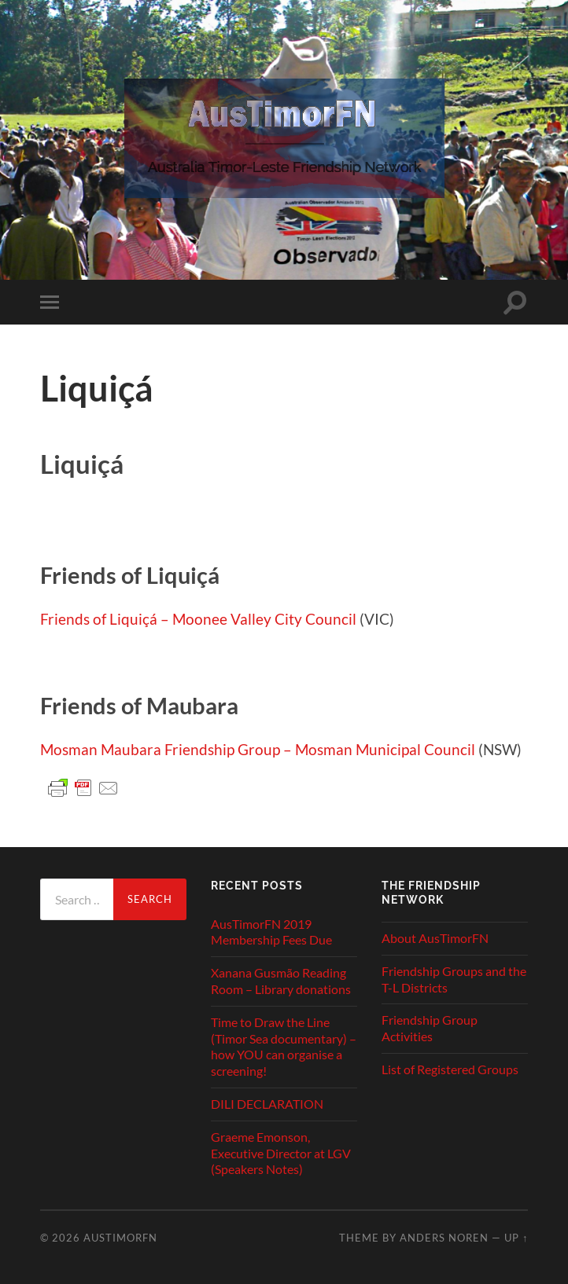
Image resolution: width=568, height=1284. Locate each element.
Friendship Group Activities (430, 1028)
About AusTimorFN (435, 937)
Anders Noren (444, 1237)
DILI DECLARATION (267, 1103)
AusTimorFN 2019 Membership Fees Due (271, 932)
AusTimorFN (120, 1237)
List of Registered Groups (450, 1069)
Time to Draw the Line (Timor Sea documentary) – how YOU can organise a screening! (283, 1046)
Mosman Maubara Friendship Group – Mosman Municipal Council (257, 749)
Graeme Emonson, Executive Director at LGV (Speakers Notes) (281, 1153)
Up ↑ (516, 1237)
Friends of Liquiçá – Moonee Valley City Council (198, 619)
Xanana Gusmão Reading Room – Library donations (281, 980)
